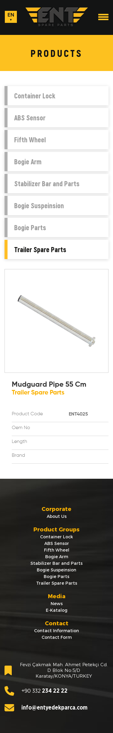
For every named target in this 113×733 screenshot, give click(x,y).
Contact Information (56, 630)
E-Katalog (56, 610)
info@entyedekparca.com (46, 708)
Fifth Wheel (30, 139)
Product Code (27, 414)
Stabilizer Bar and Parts (47, 183)
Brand (18, 455)
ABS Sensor (30, 117)
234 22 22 (36, 691)
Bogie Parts (30, 227)
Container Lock (34, 95)
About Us (57, 516)
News (57, 603)
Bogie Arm (28, 161)
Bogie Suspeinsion (39, 205)
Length (19, 441)
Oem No (21, 427)
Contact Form (57, 637)
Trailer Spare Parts (40, 249)
